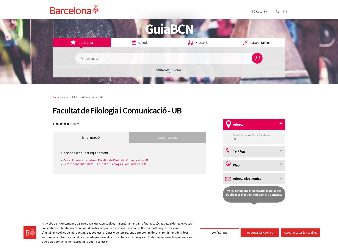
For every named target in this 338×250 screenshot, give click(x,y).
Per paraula (88, 58)
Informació (91, 137)
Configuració (219, 232)
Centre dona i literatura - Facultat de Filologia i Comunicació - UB (104, 164)
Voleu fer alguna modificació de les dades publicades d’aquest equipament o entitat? (254, 193)
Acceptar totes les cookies (300, 232)
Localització (167, 137)
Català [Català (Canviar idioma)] (260, 12)
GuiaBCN (169, 29)
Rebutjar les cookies (260, 232)
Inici (55, 97)
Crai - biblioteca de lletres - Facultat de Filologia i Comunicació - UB (106, 160)
